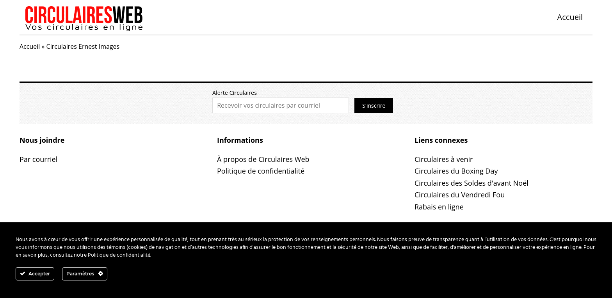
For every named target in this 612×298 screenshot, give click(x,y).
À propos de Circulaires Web (263, 159)
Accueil (570, 17)
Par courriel (38, 159)
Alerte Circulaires (234, 92)
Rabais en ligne (439, 206)
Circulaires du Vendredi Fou (460, 194)
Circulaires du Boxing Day (456, 171)
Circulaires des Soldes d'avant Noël (471, 183)
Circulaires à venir (444, 159)
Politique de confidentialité (260, 171)
